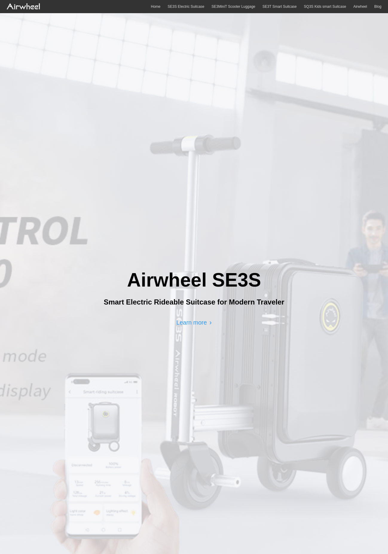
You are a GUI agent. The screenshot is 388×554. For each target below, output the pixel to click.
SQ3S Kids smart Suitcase (325, 6)
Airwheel (360, 6)
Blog (377, 6)
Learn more (191, 322)
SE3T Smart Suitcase (279, 6)
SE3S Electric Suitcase (186, 6)
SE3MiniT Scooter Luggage (234, 6)
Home (156, 6)
